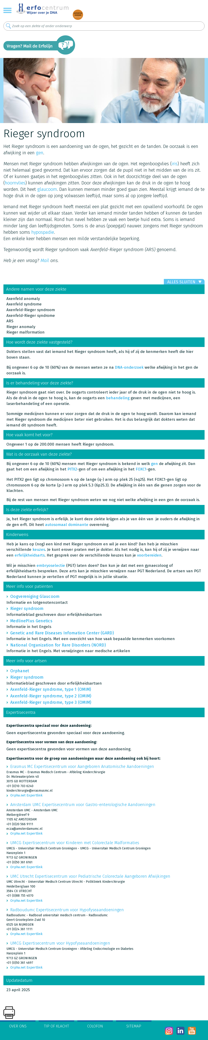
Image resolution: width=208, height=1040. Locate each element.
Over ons (18, 1026)
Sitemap (133, 1026)
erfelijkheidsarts (30, 555)
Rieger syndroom (27, 608)
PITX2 (72, 469)
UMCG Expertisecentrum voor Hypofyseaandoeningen (60, 943)
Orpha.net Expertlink (26, 795)
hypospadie (42, 232)
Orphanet (19, 670)
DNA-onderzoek (129, 367)
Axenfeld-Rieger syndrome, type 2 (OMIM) (51, 696)
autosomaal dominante (66, 524)
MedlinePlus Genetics (31, 620)
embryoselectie (51, 565)
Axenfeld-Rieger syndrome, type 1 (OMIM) (50, 689)
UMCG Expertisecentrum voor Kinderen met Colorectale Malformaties (74, 842)
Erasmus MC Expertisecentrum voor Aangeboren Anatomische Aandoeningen (82, 766)
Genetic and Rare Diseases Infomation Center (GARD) (62, 633)
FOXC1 (141, 469)
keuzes (38, 549)
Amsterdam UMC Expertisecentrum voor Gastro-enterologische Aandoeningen (82, 804)
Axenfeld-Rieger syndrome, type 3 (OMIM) (51, 702)
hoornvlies (15, 183)
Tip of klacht (56, 1026)
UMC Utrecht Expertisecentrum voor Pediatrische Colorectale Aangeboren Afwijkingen (90, 876)
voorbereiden (149, 555)
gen (39, 152)
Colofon (95, 1026)
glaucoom (47, 189)
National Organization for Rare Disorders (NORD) (58, 645)
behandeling (118, 398)
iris (175, 163)
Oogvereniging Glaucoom (35, 596)
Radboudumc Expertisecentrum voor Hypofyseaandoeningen (67, 909)
